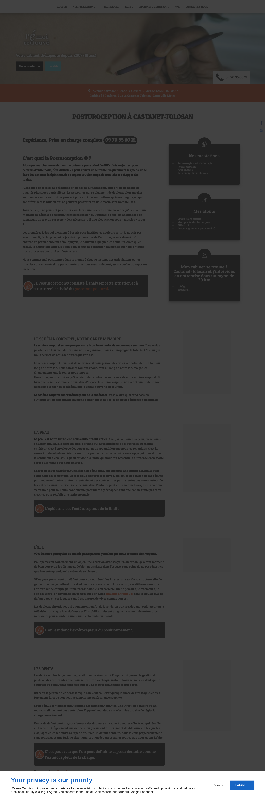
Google (134, 792)
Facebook (147, 792)
